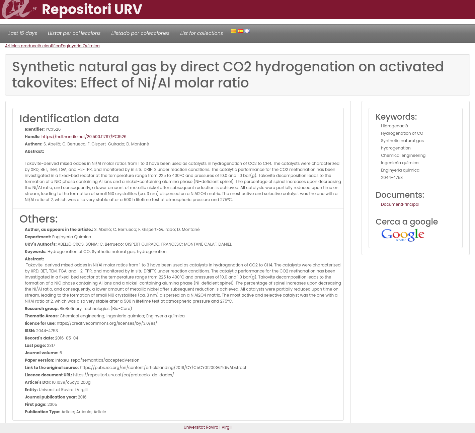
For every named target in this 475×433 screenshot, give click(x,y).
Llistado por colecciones (140, 33)
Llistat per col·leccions (74, 33)
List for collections (201, 33)
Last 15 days (22, 33)
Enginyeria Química (80, 46)
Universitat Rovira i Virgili (208, 427)
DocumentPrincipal (400, 204)
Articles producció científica (33, 46)
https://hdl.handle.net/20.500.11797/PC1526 (84, 136)
